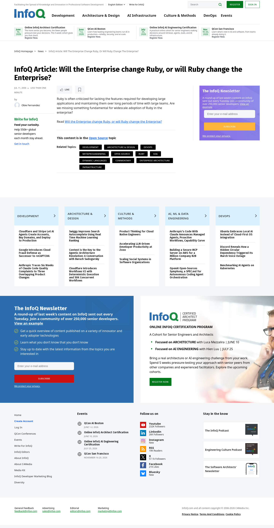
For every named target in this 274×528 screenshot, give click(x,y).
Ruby (142, 153)
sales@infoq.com (51, 514)
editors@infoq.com (80, 514)
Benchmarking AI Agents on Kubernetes (237, 270)
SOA (155, 153)
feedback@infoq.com (25, 514)
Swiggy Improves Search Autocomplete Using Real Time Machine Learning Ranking (85, 239)
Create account (23, 424)
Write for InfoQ (23, 449)
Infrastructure (92, 167)
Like (67, 89)
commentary (123, 160)
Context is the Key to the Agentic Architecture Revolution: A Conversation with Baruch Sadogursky (86, 257)
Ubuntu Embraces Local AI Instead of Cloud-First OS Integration (236, 237)
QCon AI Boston (94, 426)
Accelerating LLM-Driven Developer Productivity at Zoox (135, 250)
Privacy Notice (190, 517)
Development (63, 15)
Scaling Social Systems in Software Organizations (135, 264)
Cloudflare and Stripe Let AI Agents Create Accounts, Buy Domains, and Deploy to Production (36, 239)
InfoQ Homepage (23, 51)
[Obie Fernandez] (17, 105)
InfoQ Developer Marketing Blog (33, 479)
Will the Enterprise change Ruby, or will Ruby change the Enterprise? (113, 121)
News (41, 51)
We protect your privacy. (216, 136)
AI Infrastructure (141, 15)
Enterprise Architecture (155, 160)
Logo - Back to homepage (30, 13)
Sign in (252, 4)
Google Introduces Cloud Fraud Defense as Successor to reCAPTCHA (34, 256)
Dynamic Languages (95, 160)
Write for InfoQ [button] (136, 4)
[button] (229, 127)
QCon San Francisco (96, 456)
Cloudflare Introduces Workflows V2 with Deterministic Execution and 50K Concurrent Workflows (84, 277)
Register (235, 4)
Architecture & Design (101, 15)
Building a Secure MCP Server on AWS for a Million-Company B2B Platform (183, 257)
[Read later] (79, 90)
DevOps (210, 15)
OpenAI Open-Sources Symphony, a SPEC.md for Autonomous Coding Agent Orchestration (186, 276)
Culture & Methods (180, 15)
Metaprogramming (94, 153)
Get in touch (21, 144)
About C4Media (23, 467)
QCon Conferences (25, 436)
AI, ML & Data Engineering (178, 219)
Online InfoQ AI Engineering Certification (101, 446)
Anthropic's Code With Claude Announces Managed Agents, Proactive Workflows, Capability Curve (187, 239)
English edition (115, 4)
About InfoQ (21, 461)
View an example (28, 326)
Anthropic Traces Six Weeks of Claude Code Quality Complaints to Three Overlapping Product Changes (36, 274)
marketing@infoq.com (110, 514)
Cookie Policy (233, 517)
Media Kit (19, 473)
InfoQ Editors (22, 455)
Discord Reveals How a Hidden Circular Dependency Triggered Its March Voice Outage (236, 254)
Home (17, 418)
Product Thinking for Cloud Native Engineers (136, 236)
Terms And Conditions (212, 517)
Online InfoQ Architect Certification (106, 435)
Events (226, 15)
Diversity (19, 485)
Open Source (98, 138)
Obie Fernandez (31, 105)
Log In (18, 430)
